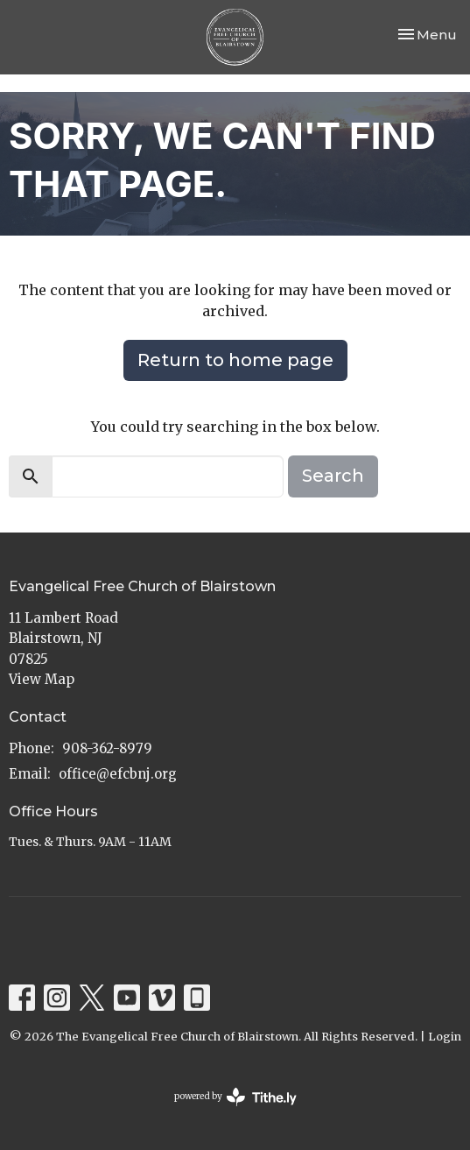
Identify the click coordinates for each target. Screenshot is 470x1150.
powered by (235, 1097)
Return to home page (235, 359)
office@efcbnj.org (118, 773)
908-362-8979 (107, 748)
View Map (41, 679)
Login (444, 1036)
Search (333, 475)
